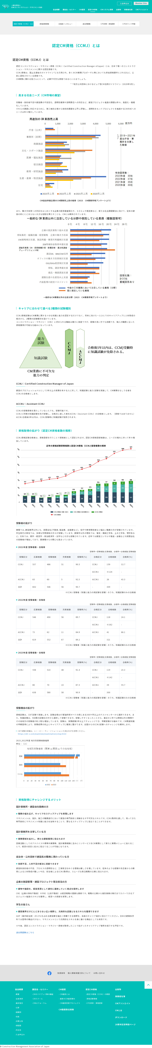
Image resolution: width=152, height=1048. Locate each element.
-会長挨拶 (19, 998)
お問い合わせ (99, 973)
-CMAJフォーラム (39, 1003)
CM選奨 (82, 9)
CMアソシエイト (142, 9)
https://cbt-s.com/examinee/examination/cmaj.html (43, 734)
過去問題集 (86, 24)
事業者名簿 (128, 9)
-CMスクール (37, 998)
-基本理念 (19, 1003)
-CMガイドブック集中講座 (42, 994)
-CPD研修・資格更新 (94, 1003)
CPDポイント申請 (128, 24)
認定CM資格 (92, 9)
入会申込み (124, 3)
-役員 (17, 1016)
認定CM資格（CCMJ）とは (23, 24)
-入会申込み (20, 1034)
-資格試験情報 (91, 998)
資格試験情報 (44, 24)
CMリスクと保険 (106, 9)
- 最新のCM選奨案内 (67, 998)
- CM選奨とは (64, 994)
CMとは (118, 1010)
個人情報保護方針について (79, 973)
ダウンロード (121, 1017)
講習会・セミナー (69, 9)
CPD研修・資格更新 (108, 24)
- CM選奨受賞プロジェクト (69, 1003)
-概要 (17, 994)
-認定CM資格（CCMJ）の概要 (98, 994)
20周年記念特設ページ (125, 1024)
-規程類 (18, 1025)
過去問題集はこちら (25, 932)
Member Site (141, 3)
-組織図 (18, 1012)
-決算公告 (19, 1021)
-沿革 (17, 1007)
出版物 (118, 9)
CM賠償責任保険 (66, 1009)
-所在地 (18, 1030)
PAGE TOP (148, 985)
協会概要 (56, 9)
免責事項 (61, 973)
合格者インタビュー (65, 24)
